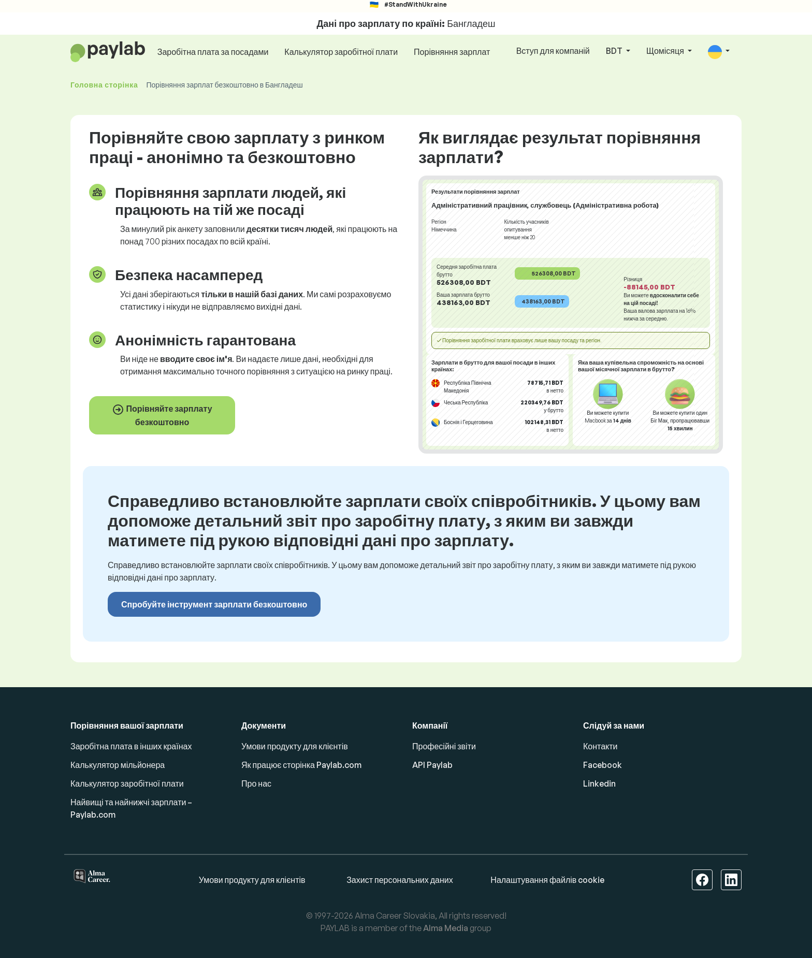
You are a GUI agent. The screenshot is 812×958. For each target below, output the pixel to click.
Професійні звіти (444, 746)
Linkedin (599, 783)
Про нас (256, 783)
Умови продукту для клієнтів (294, 746)
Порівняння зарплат (452, 52)
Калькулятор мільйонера (117, 765)
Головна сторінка (104, 84)
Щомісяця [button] (666, 51)
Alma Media (445, 928)
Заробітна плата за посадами (213, 52)
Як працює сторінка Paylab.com (301, 765)
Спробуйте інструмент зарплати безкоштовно (214, 604)
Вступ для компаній (553, 51)
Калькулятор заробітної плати (341, 52)
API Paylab (432, 765)
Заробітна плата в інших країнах (131, 746)
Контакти (600, 746)
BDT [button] (615, 51)
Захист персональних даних (399, 880)
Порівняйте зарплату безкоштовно (162, 415)
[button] (719, 51)
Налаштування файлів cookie (547, 880)
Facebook (602, 765)
